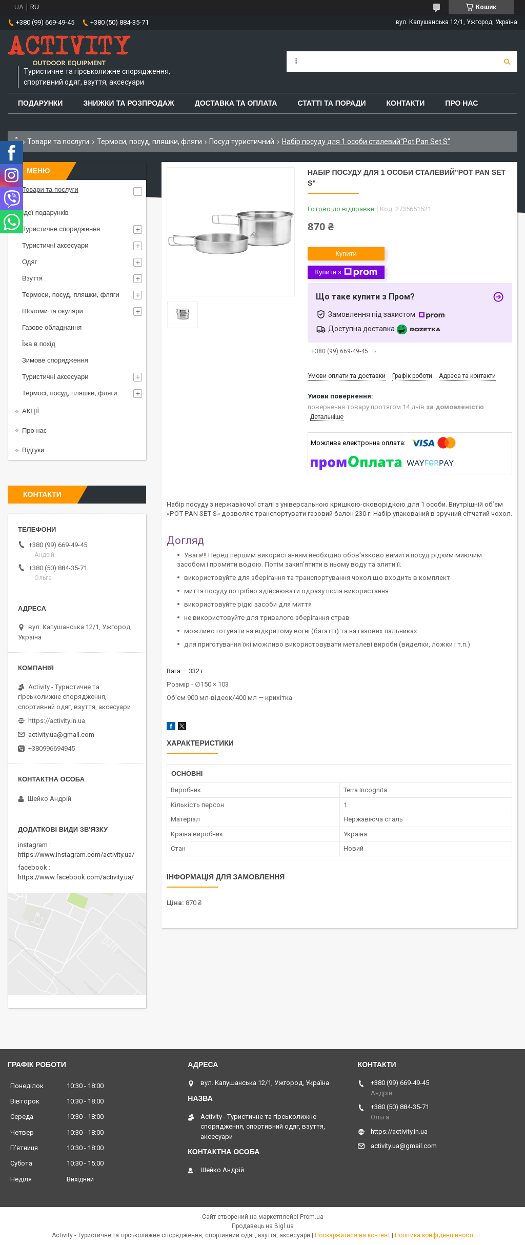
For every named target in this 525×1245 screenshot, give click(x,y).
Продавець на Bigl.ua (263, 1226)
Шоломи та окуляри (52, 311)
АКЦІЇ (30, 411)
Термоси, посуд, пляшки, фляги (149, 141)
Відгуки (33, 450)
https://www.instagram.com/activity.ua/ (76, 854)
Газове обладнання (52, 327)
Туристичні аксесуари (55, 245)
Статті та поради (331, 103)
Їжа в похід (38, 344)
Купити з (346, 272)
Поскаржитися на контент (352, 1235)
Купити (346, 253)
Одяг (29, 262)
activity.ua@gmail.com (61, 734)
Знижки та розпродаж (128, 103)
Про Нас (461, 103)
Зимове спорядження (55, 360)
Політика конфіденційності (434, 1235)
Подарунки (40, 103)
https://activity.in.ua (56, 721)
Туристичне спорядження (61, 229)
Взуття (32, 278)
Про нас (34, 430)
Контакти (406, 103)
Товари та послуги (58, 141)
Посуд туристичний (241, 141)
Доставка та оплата (236, 103)
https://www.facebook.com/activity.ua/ (76, 877)
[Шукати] (507, 61)
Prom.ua (312, 1216)
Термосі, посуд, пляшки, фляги (69, 393)
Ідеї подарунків (45, 212)
